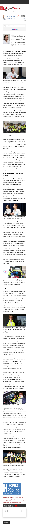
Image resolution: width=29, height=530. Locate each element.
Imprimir (6, 522)
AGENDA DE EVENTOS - (11, 506)
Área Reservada (21, 2)
